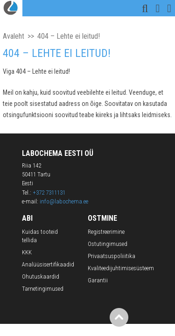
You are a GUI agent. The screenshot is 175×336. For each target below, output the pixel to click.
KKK (27, 252)
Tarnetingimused (42, 288)
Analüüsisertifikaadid (48, 264)
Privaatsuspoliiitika (111, 255)
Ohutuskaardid (40, 276)
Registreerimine (106, 231)
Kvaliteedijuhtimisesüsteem (121, 268)
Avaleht (13, 36)
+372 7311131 (49, 192)
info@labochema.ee (64, 201)
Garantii (98, 280)
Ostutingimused (107, 243)
